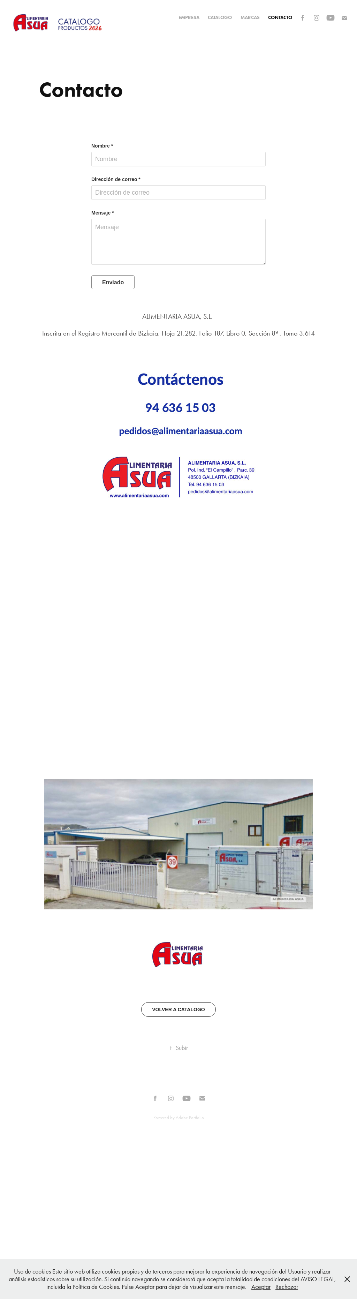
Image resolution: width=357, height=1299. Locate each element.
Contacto (280, 18)
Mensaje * (102, 212)
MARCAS (250, 18)
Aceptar (261, 1287)
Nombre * (102, 145)
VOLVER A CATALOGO (178, 1009)
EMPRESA (188, 18)
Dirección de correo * (115, 179)
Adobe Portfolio (190, 1117)
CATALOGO (220, 18)
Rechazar (286, 1287)
